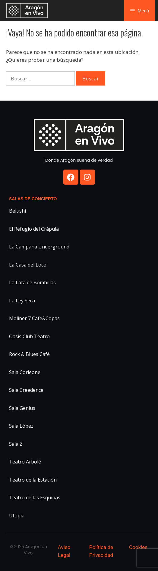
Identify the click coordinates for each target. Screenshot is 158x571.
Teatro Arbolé (25, 461)
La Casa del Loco (27, 264)
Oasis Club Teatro (29, 336)
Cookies (138, 547)
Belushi (17, 210)
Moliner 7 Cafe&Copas (34, 318)
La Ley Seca (22, 300)
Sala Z (16, 444)
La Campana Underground (39, 246)
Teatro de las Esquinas (34, 497)
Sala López (21, 426)
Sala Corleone (24, 372)
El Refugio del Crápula (34, 229)
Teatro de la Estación (33, 479)
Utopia (16, 515)
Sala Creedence (26, 390)
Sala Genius (22, 408)
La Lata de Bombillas (32, 282)
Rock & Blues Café (29, 354)
